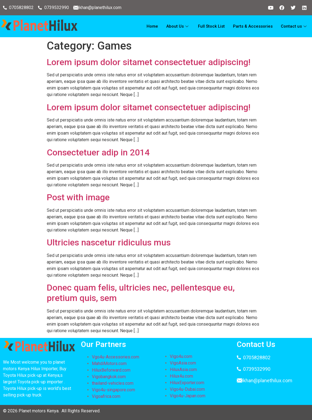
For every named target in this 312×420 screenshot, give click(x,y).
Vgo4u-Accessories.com (115, 357)
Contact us (294, 26)
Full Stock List (211, 26)
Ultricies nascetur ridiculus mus (109, 242)
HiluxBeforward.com (111, 370)
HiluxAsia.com (183, 369)
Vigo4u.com (181, 356)
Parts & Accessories (253, 26)
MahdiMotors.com (109, 363)
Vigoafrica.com (106, 396)
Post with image (78, 197)
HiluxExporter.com (187, 382)
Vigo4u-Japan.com (187, 395)
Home (152, 26)
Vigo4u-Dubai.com (187, 389)
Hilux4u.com (181, 376)
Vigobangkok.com (109, 376)
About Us (178, 26)
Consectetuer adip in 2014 (98, 152)
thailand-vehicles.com (113, 383)
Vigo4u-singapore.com (113, 389)
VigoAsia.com (183, 363)
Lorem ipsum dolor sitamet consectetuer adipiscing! (148, 62)
